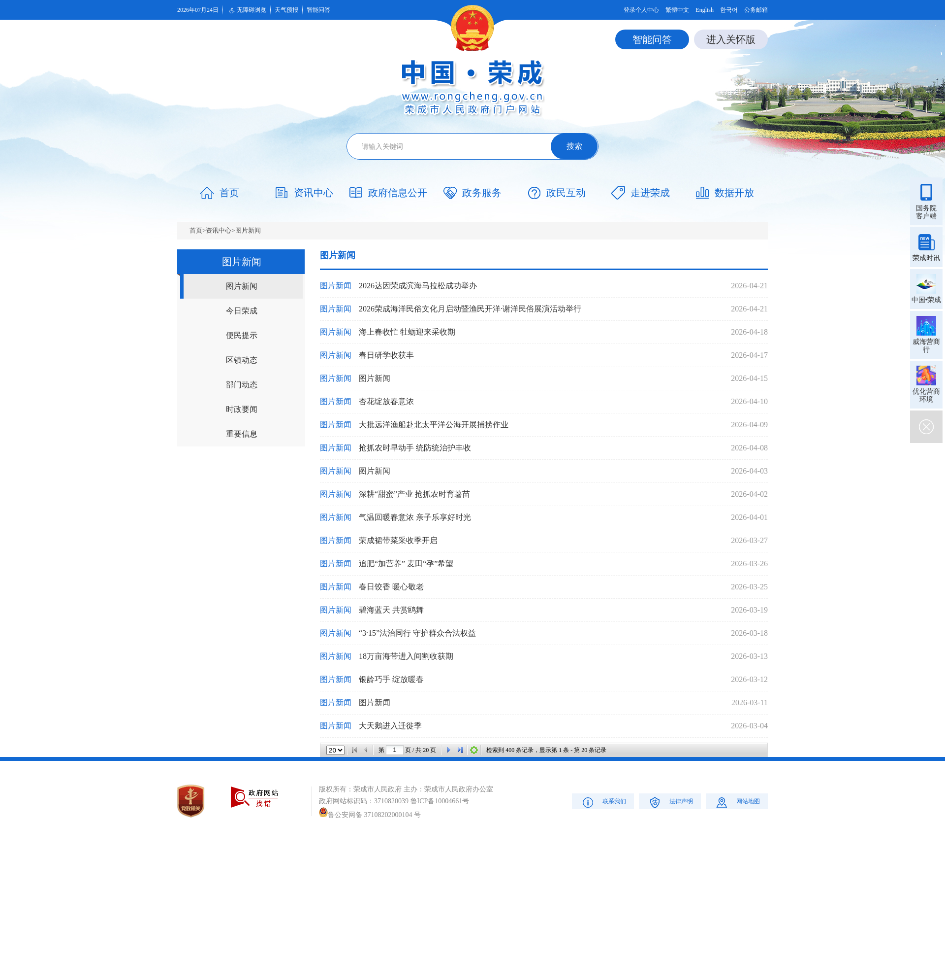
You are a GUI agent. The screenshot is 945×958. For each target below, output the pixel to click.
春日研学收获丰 (386, 355)
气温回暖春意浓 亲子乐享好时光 (415, 517)
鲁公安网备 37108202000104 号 (370, 815)
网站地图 (737, 802)
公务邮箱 (756, 9)
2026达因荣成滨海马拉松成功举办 (418, 285)
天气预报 (286, 9)
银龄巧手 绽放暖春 (391, 679)
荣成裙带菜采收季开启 (398, 540)
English (704, 9)
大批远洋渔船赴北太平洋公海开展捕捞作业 (433, 424)
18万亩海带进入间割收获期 (406, 656)
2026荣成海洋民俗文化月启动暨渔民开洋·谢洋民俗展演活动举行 (470, 309)
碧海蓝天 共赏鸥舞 (391, 610)
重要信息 (241, 434)
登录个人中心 (641, 9)
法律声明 (670, 802)
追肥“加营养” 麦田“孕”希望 (406, 563)
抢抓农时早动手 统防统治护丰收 (415, 448)
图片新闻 (248, 230)
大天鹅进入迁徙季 (390, 725)
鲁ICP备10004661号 (440, 801)
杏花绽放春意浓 (386, 401)
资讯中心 (218, 230)
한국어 (729, 9)
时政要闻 (241, 409)
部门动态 (241, 384)
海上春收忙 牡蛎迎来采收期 (407, 332)
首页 (195, 230)
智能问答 (318, 9)
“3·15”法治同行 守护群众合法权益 (417, 633)
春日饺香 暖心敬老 (391, 586)
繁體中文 (677, 9)
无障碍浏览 (246, 10)
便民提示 (241, 335)
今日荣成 (241, 311)
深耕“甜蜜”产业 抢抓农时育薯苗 (414, 494)
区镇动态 (241, 360)
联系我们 (603, 802)
